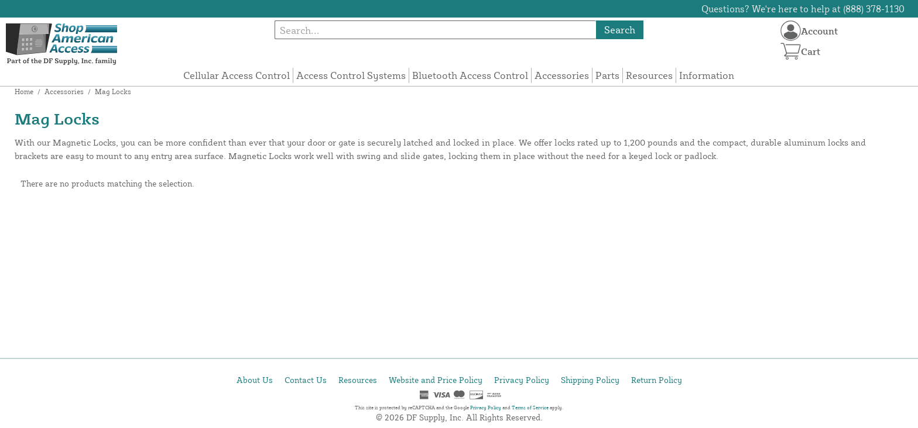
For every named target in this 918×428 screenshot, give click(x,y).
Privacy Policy (521, 380)
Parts (607, 75)
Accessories (562, 75)
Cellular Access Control (236, 75)
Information (706, 75)
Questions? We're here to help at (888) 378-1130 (803, 9)
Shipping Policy (590, 380)
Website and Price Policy (435, 380)
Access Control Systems (351, 75)
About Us (255, 380)
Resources (649, 75)
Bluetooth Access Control (470, 75)
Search (619, 29)
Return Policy (656, 380)
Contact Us (306, 380)
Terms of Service (530, 407)
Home (24, 91)
